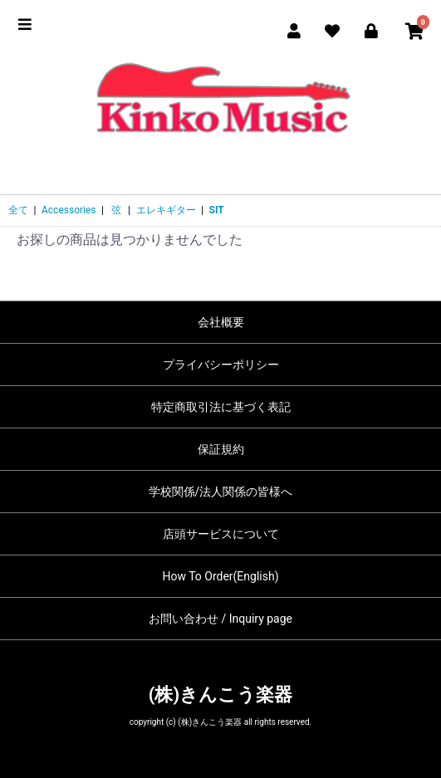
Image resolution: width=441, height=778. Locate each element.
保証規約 (221, 449)
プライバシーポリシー (221, 364)
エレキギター (166, 210)
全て (18, 210)
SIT (216, 210)
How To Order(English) (220, 576)
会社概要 (221, 322)
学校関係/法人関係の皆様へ (221, 491)
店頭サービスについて (221, 534)
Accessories (69, 210)
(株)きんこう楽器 (220, 694)
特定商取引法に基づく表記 (221, 406)
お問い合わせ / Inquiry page (220, 618)
